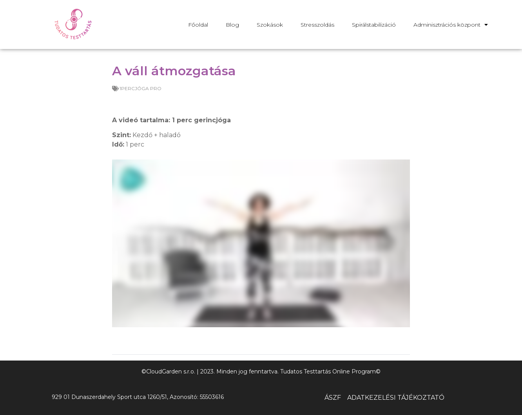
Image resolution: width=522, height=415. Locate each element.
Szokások (270, 24)
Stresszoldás (317, 24)
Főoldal (198, 24)
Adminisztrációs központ (450, 24)
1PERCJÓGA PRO (140, 88)
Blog (232, 24)
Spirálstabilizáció (374, 24)
